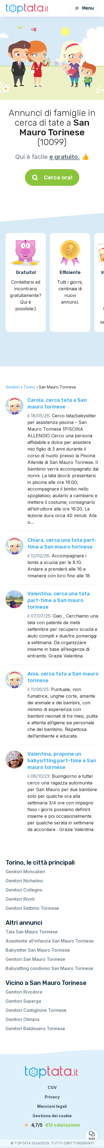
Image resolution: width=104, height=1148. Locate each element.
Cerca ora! (52, 177)
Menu (84, 8)
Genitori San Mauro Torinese (35, 959)
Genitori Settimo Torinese (32, 908)
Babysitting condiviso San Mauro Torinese (49, 968)
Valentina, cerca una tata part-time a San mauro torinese (58, 600)
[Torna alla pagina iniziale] (28, 8)
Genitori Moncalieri (25, 871)
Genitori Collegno (24, 890)
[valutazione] (52, 1125)
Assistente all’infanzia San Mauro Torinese (50, 941)
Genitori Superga (23, 1001)
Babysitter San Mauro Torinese (38, 950)
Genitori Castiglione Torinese (36, 1010)
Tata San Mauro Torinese (32, 931)
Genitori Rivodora (24, 992)
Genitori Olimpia (22, 1019)
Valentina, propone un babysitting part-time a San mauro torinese (61, 760)
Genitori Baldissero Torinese (35, 1028)
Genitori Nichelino (24, 880)
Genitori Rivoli (20, 899)
